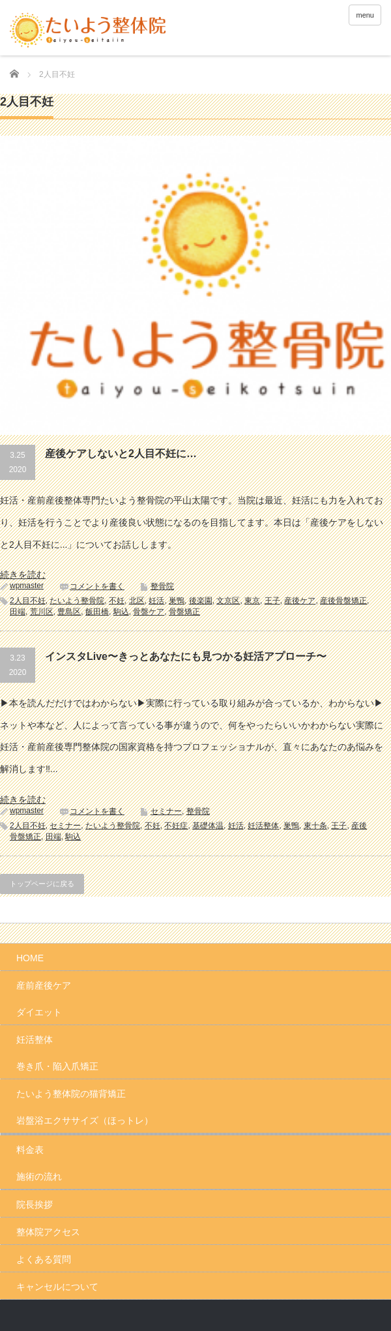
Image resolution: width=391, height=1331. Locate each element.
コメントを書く (97, 586)
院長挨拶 (34, 1204)
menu (365, 15)
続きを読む (23, 574)
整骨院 (162, 586)
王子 (272, 600)
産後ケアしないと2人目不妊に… (121, 453)
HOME (30, 958)
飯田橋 (97, 611)
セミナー (166, 811)
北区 (137, 600)
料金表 (30, 1149)
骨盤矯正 (184, 611)
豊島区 (69, 611)
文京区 (228, 600)
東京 (252, 600)
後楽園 (200, 600)
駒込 (121, 611)
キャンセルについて (57, 1286)
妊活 (156, 600)
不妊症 (176, 825)
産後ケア (299, 600)
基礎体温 (208, 825)
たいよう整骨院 (77, 600)
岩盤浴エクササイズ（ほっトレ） (84, 1120)
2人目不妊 (28, 600)
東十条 (315, 825)
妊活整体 (263, 825)
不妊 (116, 600)
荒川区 (41, 611)
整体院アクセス (48, 1232)
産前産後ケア (43, 985)
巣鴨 (176, 600)
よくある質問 (43, 1259)
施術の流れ (39, 1176)
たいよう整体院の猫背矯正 (71, 1093)
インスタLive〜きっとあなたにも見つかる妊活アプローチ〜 (185, 656)
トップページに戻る (42, 884)
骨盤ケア (148, 611)
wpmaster (27, 585)
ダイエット (39, 1012)
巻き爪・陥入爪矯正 (57, 1066)
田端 (17, 611)
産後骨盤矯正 (343, 600)
